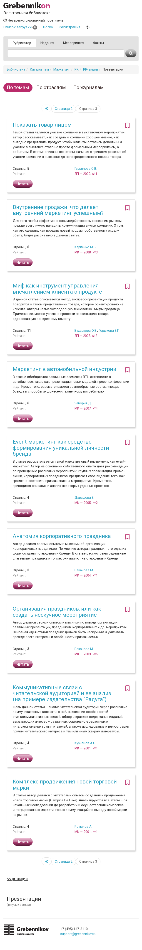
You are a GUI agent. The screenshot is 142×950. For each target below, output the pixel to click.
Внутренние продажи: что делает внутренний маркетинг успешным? (58, 210)
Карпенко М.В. (85, 247)
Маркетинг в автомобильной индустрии (64, 369)
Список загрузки (20, 27)
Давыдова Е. (84, 497)
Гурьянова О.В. (86, 168)
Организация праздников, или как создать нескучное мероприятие (57, 612)
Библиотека (16, 69)
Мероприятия (73, 43)
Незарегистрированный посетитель (33, 20)
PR (77, 69)
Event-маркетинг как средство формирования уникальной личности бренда (61, 448)
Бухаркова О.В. (86, 330)
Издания (47, 43)
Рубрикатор (22, 43)
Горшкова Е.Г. (109, 330)
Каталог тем (39, 69)
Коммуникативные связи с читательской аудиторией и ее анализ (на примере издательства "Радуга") (62, 693)
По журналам (88, 87)
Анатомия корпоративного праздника (62, 536)
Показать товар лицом (42, 125)
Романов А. (83, 826)
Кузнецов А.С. (85, 743)
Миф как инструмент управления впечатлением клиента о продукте (57, 288)
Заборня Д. (83, 403)
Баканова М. (84, 570)
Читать (22, 184)
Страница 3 (88, 109)
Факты (100, 43)
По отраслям (51, 87)
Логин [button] (48, 27)
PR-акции (90, 69)
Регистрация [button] (69, 27)
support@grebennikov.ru (78, 934)
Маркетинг (61, 69)
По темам (18, 87)
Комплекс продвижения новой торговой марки (65, 784)
